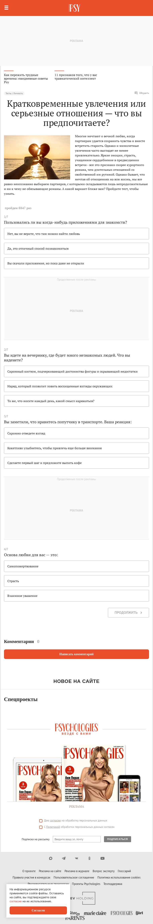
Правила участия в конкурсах (31, 877)
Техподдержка (112, 884)
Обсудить (141, 93)
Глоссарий (124, 871)
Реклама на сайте (50, 871)
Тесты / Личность (14, 93)
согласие (55, 820)
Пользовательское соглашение (74, 877)
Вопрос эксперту (104, 871)
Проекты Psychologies (86, 884)
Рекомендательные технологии (48, 884)
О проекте (29, 871)
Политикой (53, 827)
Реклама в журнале (77, 871)
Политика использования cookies (118, 877)
